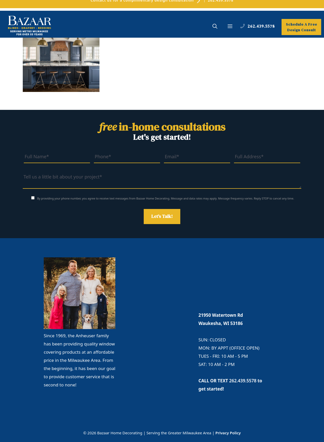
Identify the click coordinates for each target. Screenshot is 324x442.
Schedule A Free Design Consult (301, 27)
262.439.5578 (242, 381)
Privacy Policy (228, 432)
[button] (214, 27)
